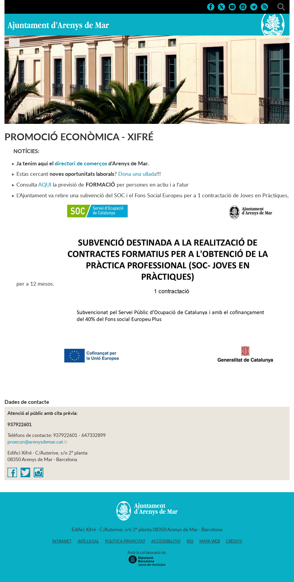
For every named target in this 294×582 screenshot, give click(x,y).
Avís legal (88, 541)
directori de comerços (81, 163)
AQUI (44, 184)
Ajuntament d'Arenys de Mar (58, 25)
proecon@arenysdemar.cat (35, 441)
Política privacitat (125, 541)
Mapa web (209, 541)
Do (121, 173)
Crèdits (234, 541)
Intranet (62, 541)
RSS (190, 541)
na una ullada (140, 173)
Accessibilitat (166, 541)
